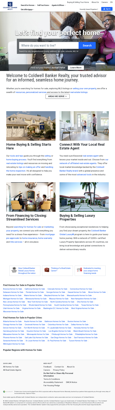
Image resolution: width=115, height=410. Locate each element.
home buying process (16, 159)
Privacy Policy (58, 370)
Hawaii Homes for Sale (77, 292)
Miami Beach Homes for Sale (84, 331)
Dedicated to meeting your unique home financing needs (92, 270)
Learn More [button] (75, 67)
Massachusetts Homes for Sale (79, 295)
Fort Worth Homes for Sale (34, 328)
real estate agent (91, 156)
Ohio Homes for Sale (85, 302)
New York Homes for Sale (38, 302)
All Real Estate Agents (12, 370)
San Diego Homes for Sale (61, 338)
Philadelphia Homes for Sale (86, 334)
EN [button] (111, 2)
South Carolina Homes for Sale (66, 305)
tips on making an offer (30, 167)
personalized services (36, 92)
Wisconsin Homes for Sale (13, 312)
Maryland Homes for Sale (54, 295)
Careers (104, 2)
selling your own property (84, 88)
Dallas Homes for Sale (79, 325)
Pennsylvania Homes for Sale (14, 305)
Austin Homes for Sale (33, 321)
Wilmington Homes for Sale (14, 344)
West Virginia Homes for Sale (82, 308)
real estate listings (79, 92)
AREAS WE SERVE (57, 96)
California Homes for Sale (35, 289)
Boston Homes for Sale (77, 321)
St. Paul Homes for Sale (57, 341)
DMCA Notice (71, 382)
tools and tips (16, 156)
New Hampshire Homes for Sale (83, 299)
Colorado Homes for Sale (57, 289)
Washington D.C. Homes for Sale (56, 308)
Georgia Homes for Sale (55, 292)
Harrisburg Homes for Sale (13, 331)
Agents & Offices (59, 5)
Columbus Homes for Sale (58, 325)
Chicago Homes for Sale (12, 325)
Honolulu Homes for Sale (83, 328)
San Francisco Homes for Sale (86, 338)
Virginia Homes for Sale (31, 308)
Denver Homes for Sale (12, 328)
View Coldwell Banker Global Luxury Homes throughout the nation (27, 270)
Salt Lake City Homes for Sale (36, 338)
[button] (106, 9)
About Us (95, 2)
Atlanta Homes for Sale (12, 321)
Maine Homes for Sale (33, 295)
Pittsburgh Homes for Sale (62, 334)
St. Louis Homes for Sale (35, 341)
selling (48, 156)
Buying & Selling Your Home (78, 2)
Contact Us (59, 367)
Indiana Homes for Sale (12, 295)
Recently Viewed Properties (89, 9)
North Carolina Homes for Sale (62, 302)
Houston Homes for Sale (36, 331)
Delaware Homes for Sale (13, 292)
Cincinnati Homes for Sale (35, 325)
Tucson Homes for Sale (78, 341)
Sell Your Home (43, 5)
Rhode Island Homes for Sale (40, 305)
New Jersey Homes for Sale (14, 302)
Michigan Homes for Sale (13, 299)
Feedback (47, 367)
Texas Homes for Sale (90, 305)
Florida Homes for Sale (35, 292)
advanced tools (84, 174)
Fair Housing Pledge (52, 385)
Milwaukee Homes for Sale (13, 334)
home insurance (29, 238)
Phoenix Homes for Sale (12, 338)
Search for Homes (28, 5)
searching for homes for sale (27, 227)
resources (20, 92)
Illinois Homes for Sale (97, 292)
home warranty (45, 238)
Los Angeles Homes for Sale (60, 331)
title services (16, 242)
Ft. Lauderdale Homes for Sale (59, 328)
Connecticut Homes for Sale (81, 289)
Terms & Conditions (52, 379)
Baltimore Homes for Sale (55, 321)
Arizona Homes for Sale (12, 289)
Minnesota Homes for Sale (36, 299)
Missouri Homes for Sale (58, 299)
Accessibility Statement (53, 382)
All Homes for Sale (11, 367)
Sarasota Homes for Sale (13, 341)
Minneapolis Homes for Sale (38, 334)
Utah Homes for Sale (11, 308)
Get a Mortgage (27, 9)
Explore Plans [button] (30, 393)
